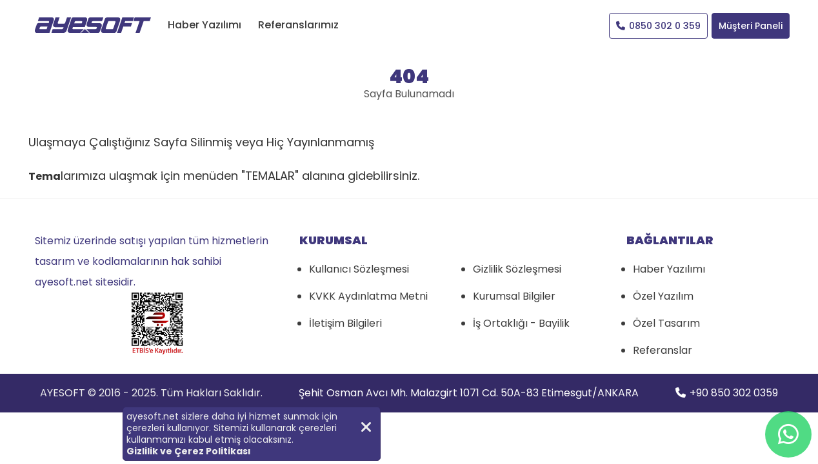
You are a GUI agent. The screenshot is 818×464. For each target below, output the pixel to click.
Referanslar (662, 350)
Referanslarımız (298, 24)
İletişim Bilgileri (345, 323)
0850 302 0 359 (658, 25)
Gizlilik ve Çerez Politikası (188, 451)
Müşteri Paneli (751, 25)
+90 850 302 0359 (726, 392)
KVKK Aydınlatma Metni (368, 296)
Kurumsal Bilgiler (514, 296)
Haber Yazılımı (204, 24)
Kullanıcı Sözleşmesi (359, 269)
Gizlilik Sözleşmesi (517, 269)
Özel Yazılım (663, 296)
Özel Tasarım (666, 323)
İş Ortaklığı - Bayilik (521, 323)
